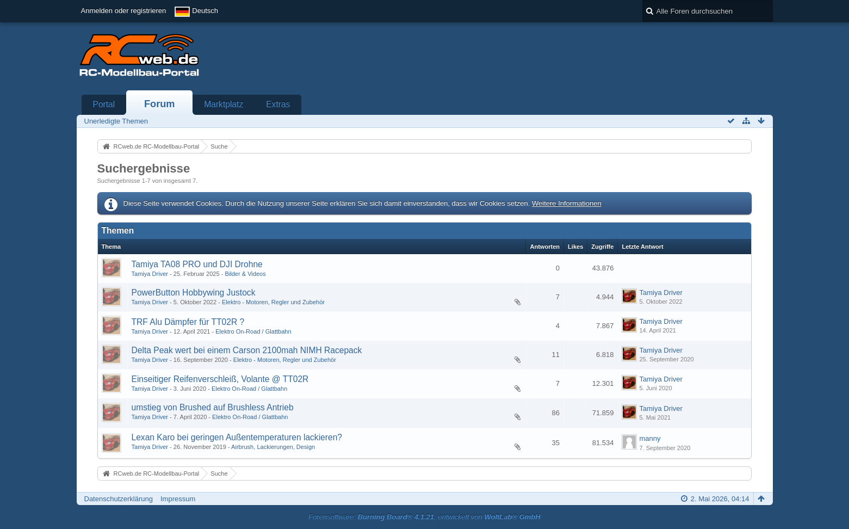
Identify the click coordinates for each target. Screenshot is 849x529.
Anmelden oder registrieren (123, 11)
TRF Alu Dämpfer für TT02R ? (188, 322)
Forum (159, 104)
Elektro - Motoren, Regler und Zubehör (273, 302)
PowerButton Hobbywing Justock (194, 292)
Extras (278, 104)
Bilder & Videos (245, 273)
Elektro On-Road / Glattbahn (253, 331)
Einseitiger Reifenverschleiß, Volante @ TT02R (220, 379)
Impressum (177, 499)
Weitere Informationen (567, 203)
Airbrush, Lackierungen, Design (273, 447)
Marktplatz (223, 104)
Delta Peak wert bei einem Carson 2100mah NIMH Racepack (247, 350)
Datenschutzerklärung (118, 499)
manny (649, 438)
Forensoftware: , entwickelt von (424, 517)
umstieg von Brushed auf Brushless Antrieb (213, 407)
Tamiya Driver (150, 273)
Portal (104, 104)
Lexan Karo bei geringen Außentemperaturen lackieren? (237, 437)
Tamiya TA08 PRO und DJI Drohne (197, 264)
